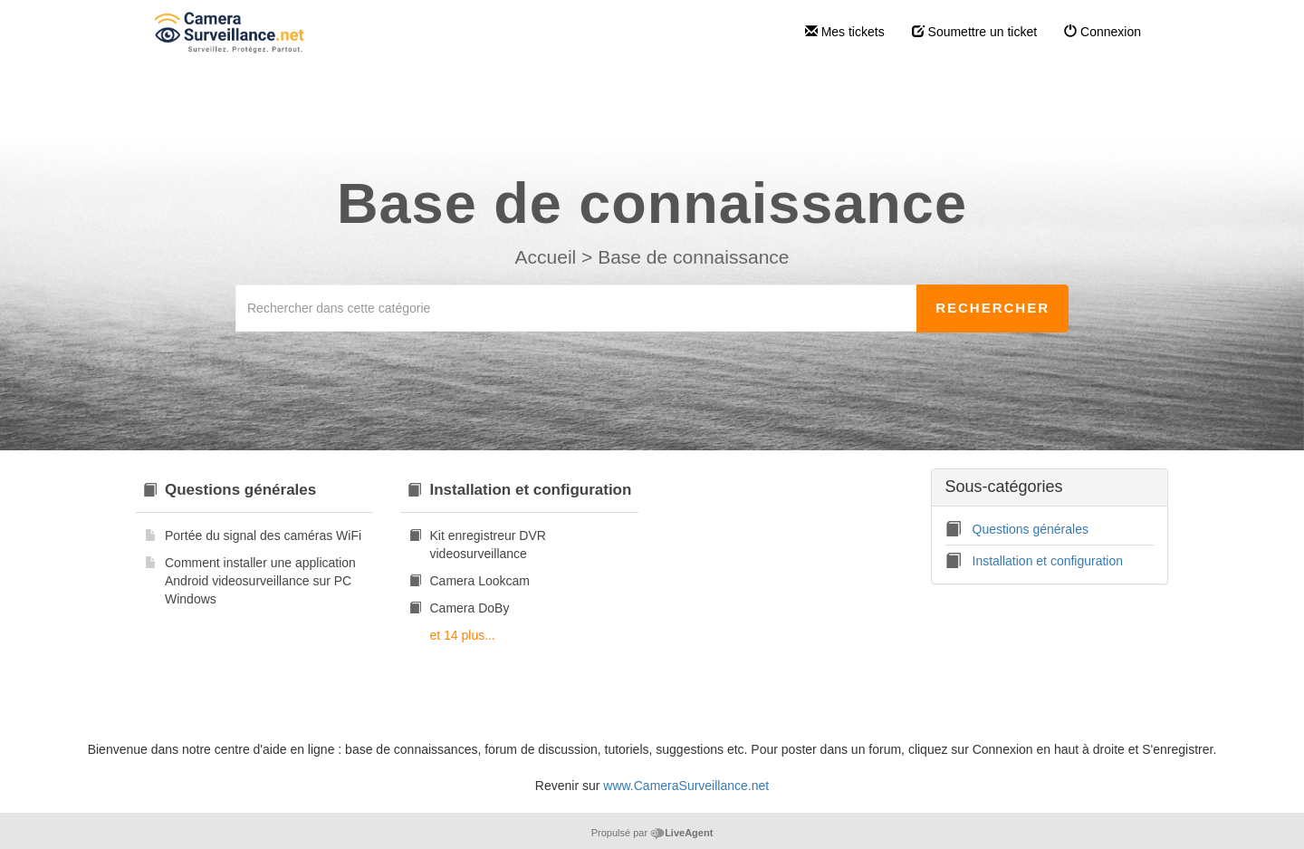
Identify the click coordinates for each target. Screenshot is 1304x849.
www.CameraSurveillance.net (686, 785)
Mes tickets (845, 31)
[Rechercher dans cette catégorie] (576, 308)
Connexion (1102, 31)
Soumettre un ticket (975, 31)
